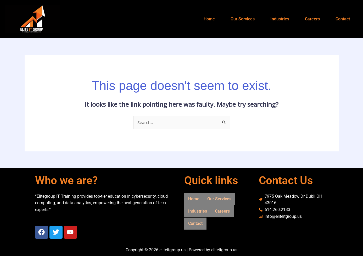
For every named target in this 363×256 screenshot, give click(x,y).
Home (209, 18)
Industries (279, 18)
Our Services (243, 18)
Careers (312, 18)
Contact (343, 18)
